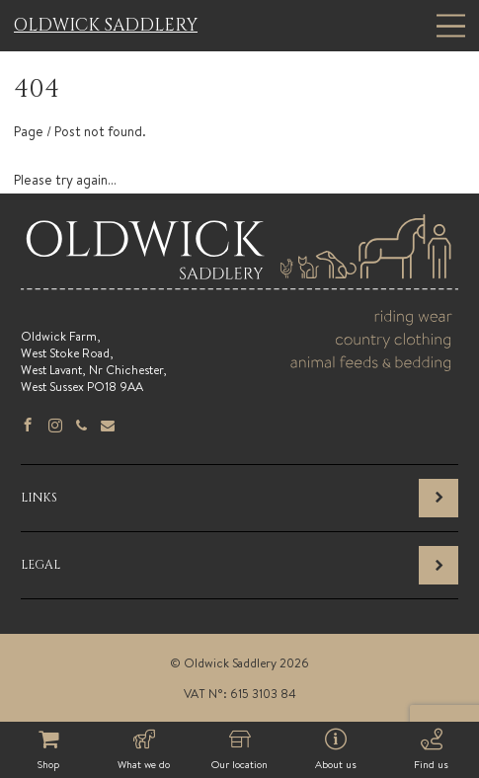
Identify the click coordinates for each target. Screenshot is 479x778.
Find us (431, 750)
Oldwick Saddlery (106, 26)
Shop (48, 750)
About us (335, 750)
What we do (144, 750)
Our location (239, 750)
